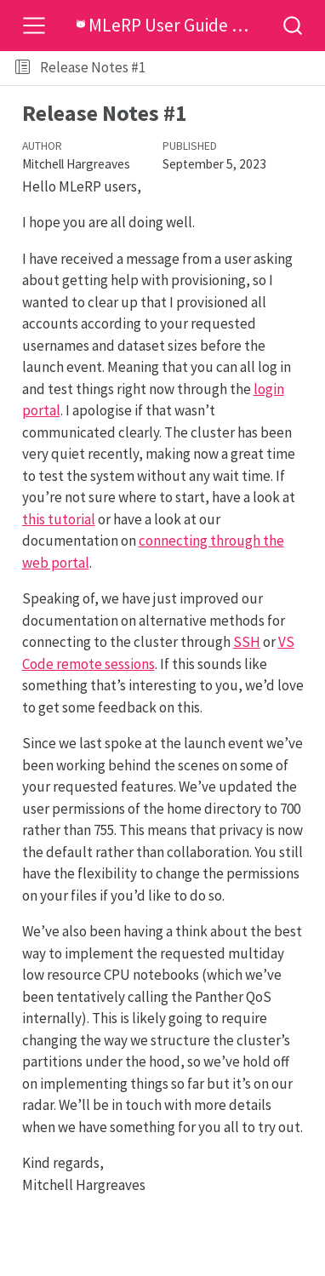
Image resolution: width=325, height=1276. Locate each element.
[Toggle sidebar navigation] (22, 68)
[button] (238, 68)
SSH (246, 641)
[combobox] (294, 25)
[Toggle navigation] (34, 25)
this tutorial (58, 519)
